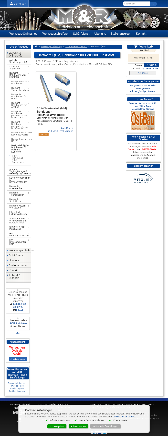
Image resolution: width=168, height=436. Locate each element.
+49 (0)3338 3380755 (19, 305)
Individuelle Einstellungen (105, 426)
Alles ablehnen (78, 426)
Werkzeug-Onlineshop (51, 46)
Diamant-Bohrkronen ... (76, 46)
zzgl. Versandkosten (150, 68)
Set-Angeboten (143, 88)
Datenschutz (109, 404)
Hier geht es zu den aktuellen (142, 85)
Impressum (95, 404)
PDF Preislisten (18, 323)
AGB (150, 404)
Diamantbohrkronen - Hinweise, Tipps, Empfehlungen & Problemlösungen (17, 387)
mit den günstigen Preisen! (142, 91)
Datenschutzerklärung (124, 416)
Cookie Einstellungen (126, 404)
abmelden (18, 3)
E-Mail (19, 310)
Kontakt (142, 404)
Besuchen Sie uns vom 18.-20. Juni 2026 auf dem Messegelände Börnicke (143, 106)
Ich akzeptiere (57, 426)
